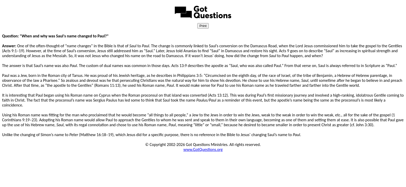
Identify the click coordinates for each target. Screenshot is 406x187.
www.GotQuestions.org (203, 149)
